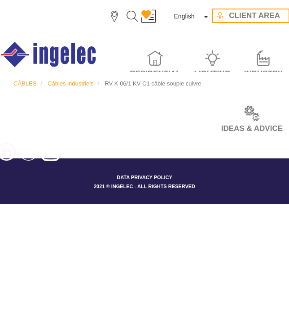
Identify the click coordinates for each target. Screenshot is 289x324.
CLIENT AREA (243, 117)
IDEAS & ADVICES (186, 117)
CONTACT (144, 134)
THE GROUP (81, 117)
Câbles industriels (71, 83)
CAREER (39, 117)
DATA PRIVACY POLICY (144, 177)
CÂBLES (24, 83)
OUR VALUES (130, 117)
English (184, 16)
